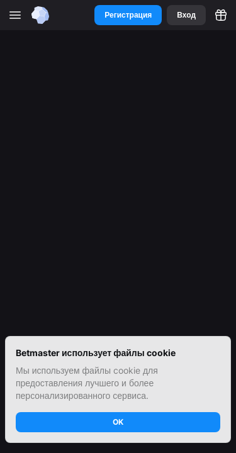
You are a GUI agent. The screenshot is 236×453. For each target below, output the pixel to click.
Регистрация (128, 15)
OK (118, 422)
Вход (186, 15)
